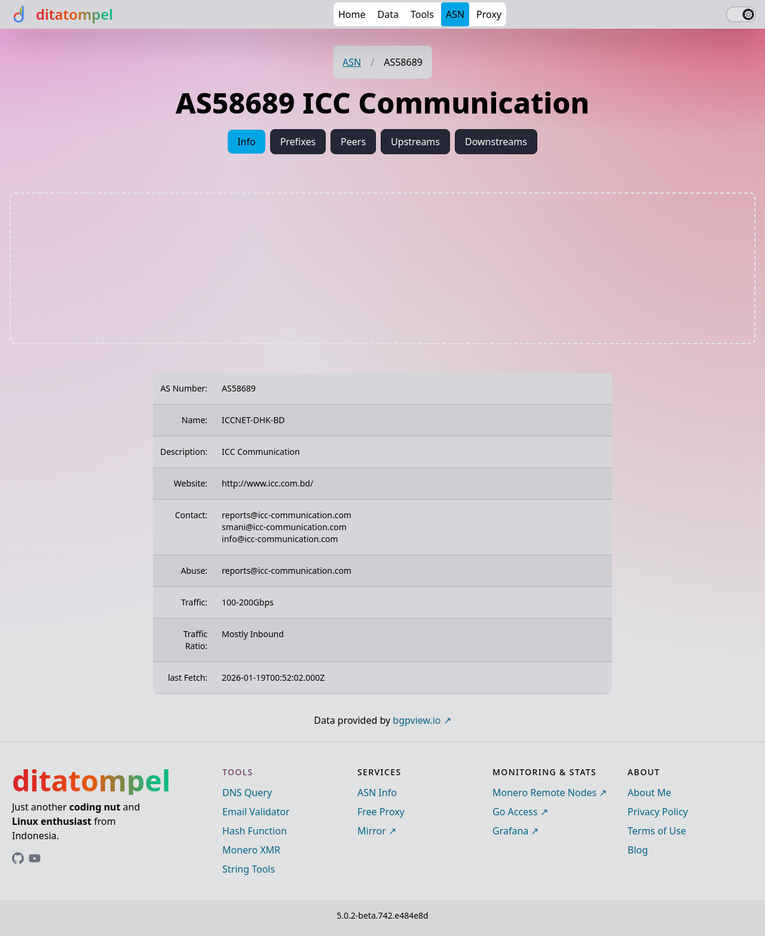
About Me (649, 792)
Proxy (488, 14)
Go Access (514, 811)
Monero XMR (251, 850)
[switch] (741, 14)
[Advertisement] (382, 268)
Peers (353, 141)
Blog (638, 850)
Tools (422, 14)
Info (246, 141)
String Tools (248, 869)
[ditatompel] (61, 14)
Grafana (510, 830)
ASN (455, 14)
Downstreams (496, 141)
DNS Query (247, 792)
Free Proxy (381, 811)
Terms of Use (657, 830)
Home (352, 14)
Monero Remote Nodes (544, 792)
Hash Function (254, 830)
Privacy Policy (658, 811)
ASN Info (377, 792)
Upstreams (415, 141)
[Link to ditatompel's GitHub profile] (18, 858)
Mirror (371, 830)
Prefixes (298, 141)
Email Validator (256, 811)
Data (388, 14)
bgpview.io (416, 720)
